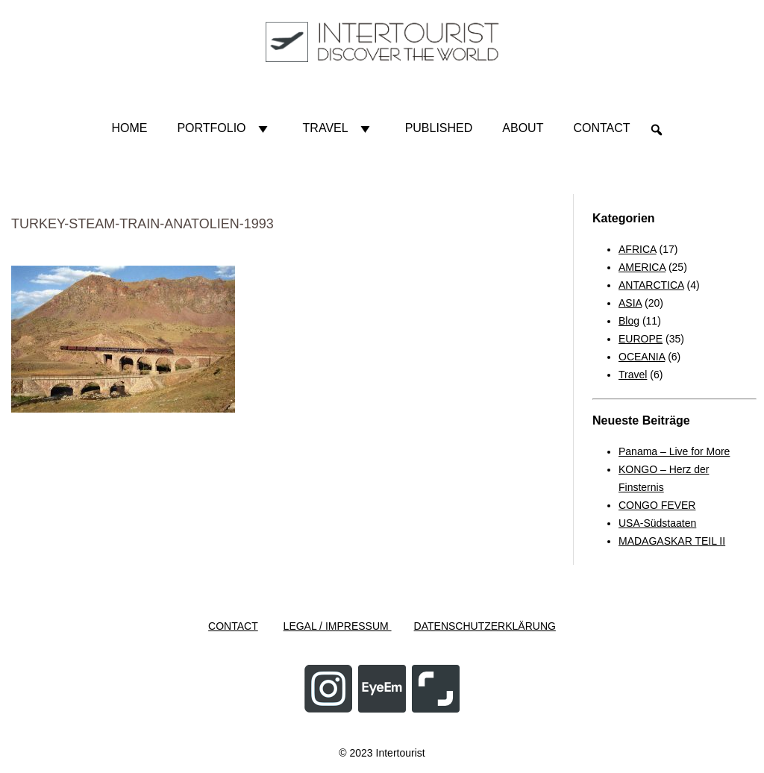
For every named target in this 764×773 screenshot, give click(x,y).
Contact (601, 128)
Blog (629, 321)
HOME (129, 128)
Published (439, 128)
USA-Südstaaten (657, 523)
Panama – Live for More (674, 451)
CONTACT (233, 626)
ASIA (630, 303)
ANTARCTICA (651, 285)
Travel (339, 128)
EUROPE (641, 339)
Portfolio (224, 128)
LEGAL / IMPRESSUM (338, 626)
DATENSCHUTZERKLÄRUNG (485, 626)
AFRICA (638, 249)
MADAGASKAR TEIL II (672, 541)
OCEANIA (642, 357)
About (522, 128)
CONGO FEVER (657, 505)
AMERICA (642, 267)
